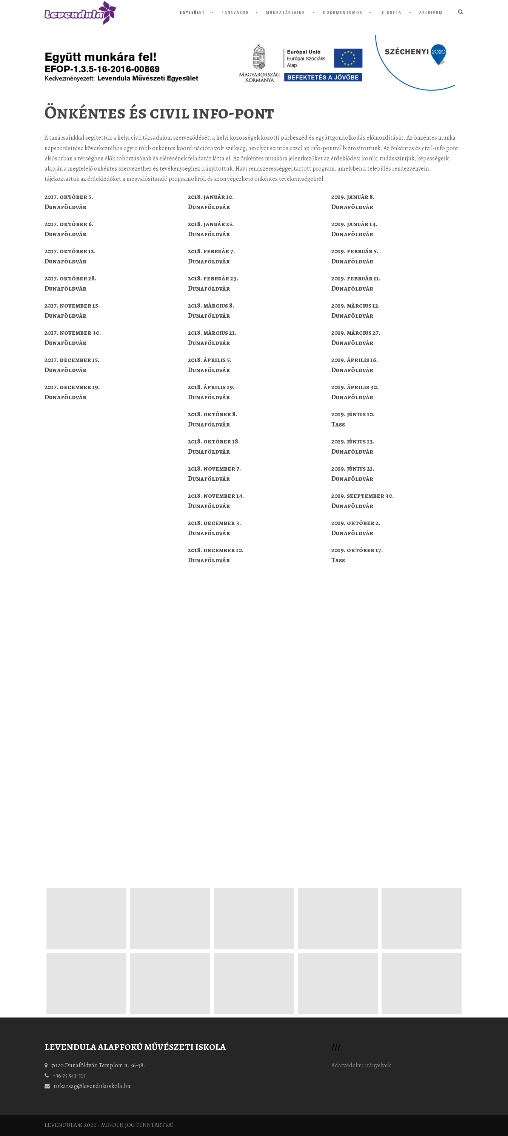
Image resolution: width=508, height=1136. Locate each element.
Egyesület (192, 12)
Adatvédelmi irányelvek (361, 1065)
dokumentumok (343, 12)
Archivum (431, 12)
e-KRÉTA (392, 12)
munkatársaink (285, 12)
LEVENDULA (61, 1125)
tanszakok (235, 12)
